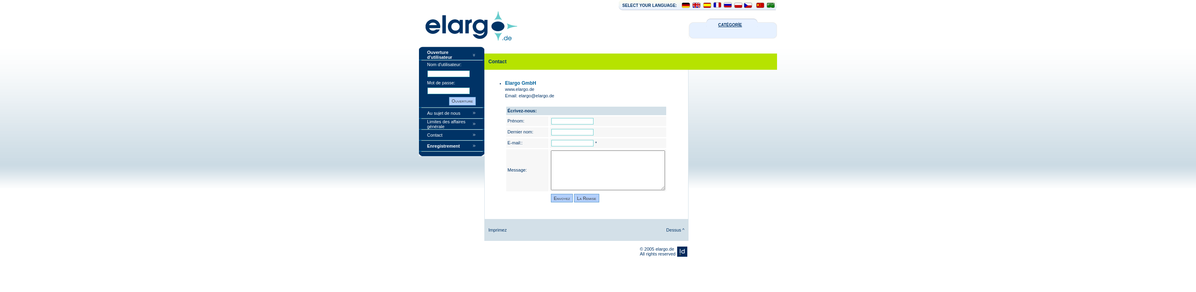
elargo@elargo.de (537, 95)
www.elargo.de (519, 89)
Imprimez (497, 230)
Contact (435, 135)
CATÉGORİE (730, 25)
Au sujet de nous (443, 113)
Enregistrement (443, 146)
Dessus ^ (675, 230)
